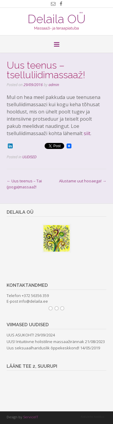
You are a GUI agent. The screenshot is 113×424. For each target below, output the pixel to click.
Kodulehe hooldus (92, 417)
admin (54, 84)
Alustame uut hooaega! (82, 181)
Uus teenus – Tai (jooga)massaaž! (24, 184)
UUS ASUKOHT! (20, 335)
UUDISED (29, 156)
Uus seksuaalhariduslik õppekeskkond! (43, 348)
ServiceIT (30, 417)
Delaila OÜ (56, 18)
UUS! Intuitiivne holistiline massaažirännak (45, 341)
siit (87, 133)
